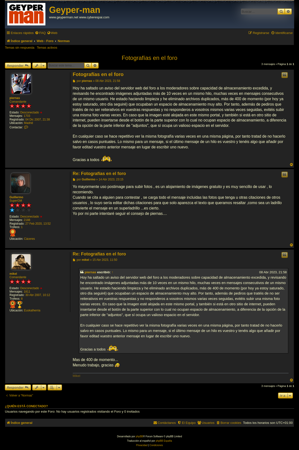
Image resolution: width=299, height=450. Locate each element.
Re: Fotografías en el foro (99, 173)
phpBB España (164, 440)
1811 (27, 291)
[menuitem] (40, 32)
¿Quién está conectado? (26, 406)
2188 (27, 220)
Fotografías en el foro (149, 58)
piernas (15, 98)
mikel (13, 273)
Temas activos (47, 47)
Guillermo (16, 197)
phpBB (139, 436)
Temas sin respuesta (19, 47)
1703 (27, 116)
